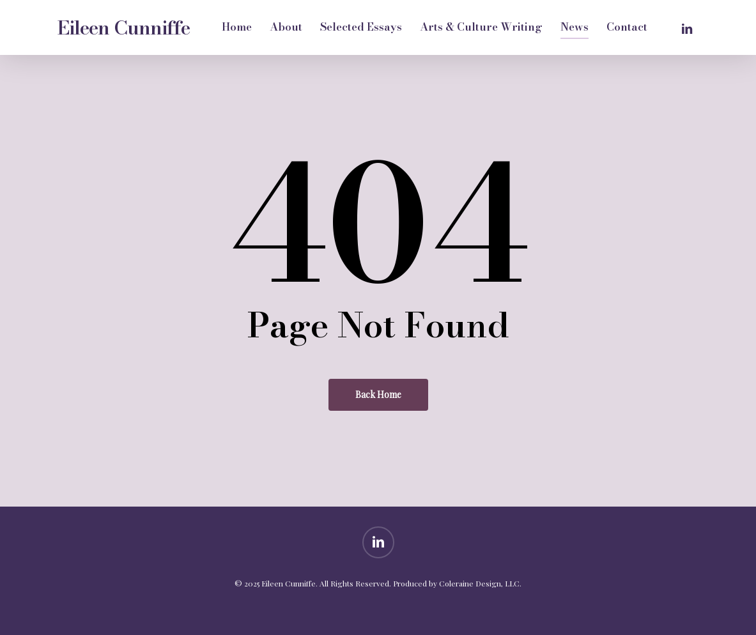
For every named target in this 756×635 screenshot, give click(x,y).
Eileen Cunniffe (124, 27)
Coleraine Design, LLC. (480, 583)
